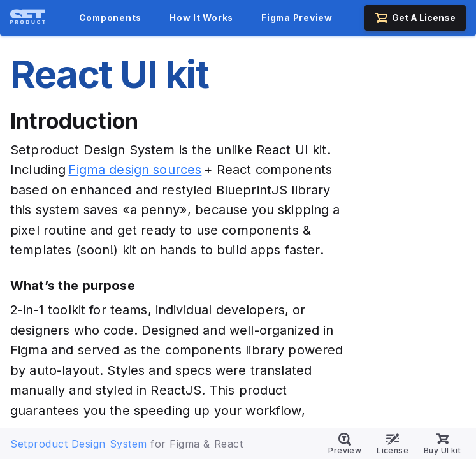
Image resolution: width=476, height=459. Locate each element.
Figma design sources (134, 169)
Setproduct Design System (78, 443)
